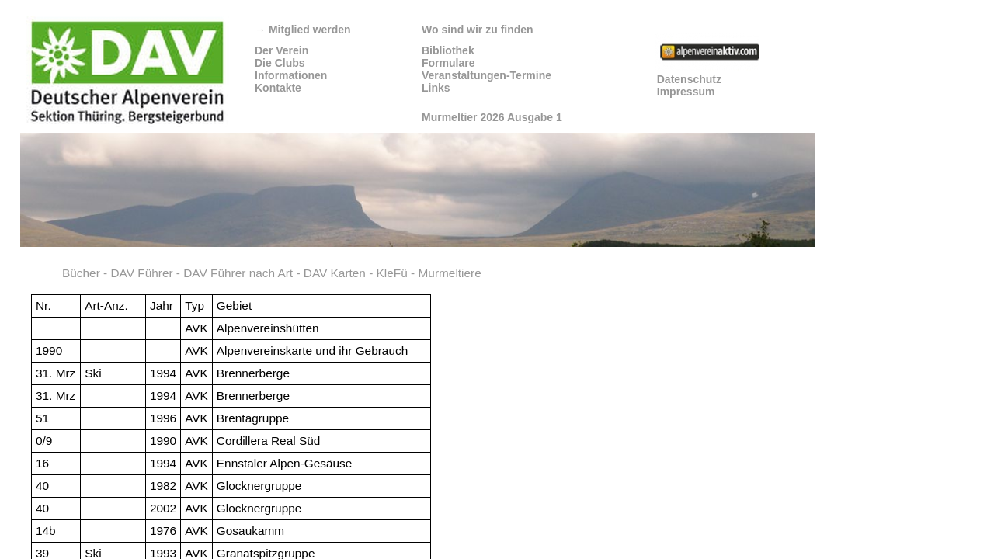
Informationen (291, 75)
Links (436, 88)
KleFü (392, 273)
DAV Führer (141, 273)
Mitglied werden (303, 29)
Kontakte (278, 88)
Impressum (686, 91)
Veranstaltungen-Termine (486, 75)
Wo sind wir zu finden (477, 29)
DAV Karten (335, 273)
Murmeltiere (450, 273)
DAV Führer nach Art (238, 273)
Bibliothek (448, 50)
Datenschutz (689, 79)
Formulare (448, 63)
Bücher (81, 273)
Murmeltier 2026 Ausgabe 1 (492, 117)
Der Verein (281, 50)
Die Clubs (280, 63)
